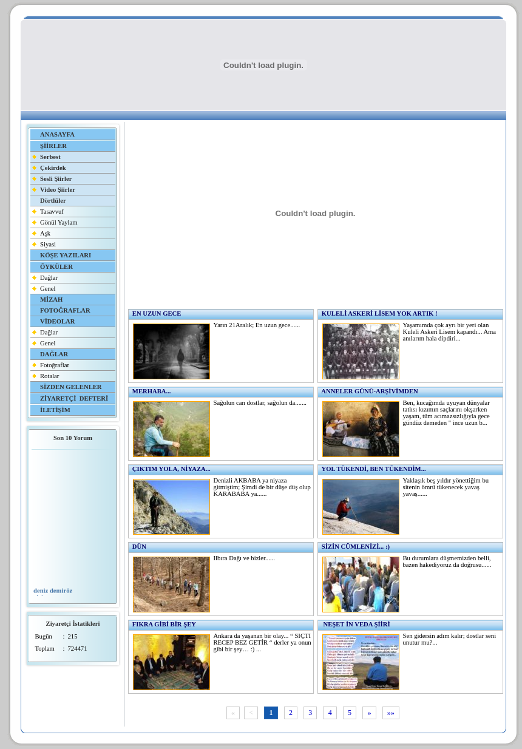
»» (391, 713)
